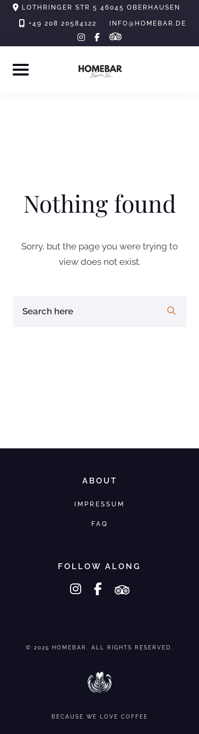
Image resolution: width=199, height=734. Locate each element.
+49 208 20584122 (63, 23)
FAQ (99, 524)
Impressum (99, 504)
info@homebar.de (147, 23)
